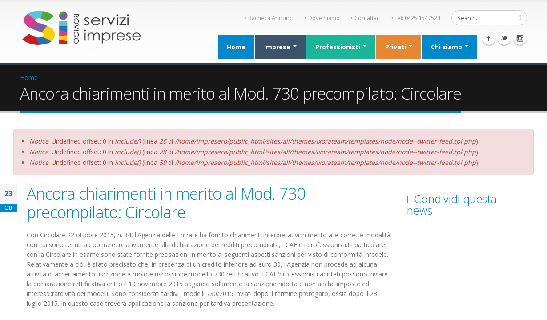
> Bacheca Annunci (268, 18)
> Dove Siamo (321, 18)
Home (236, 47)
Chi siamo (449, 47)
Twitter (504, 38)
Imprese (280, 47)
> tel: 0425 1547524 (415, 18)
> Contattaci (365, 18)
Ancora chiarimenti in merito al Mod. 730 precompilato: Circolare (166, 202)
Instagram (520, 38)
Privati (398, 47)
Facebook (488, 38)
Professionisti (340, 47)
